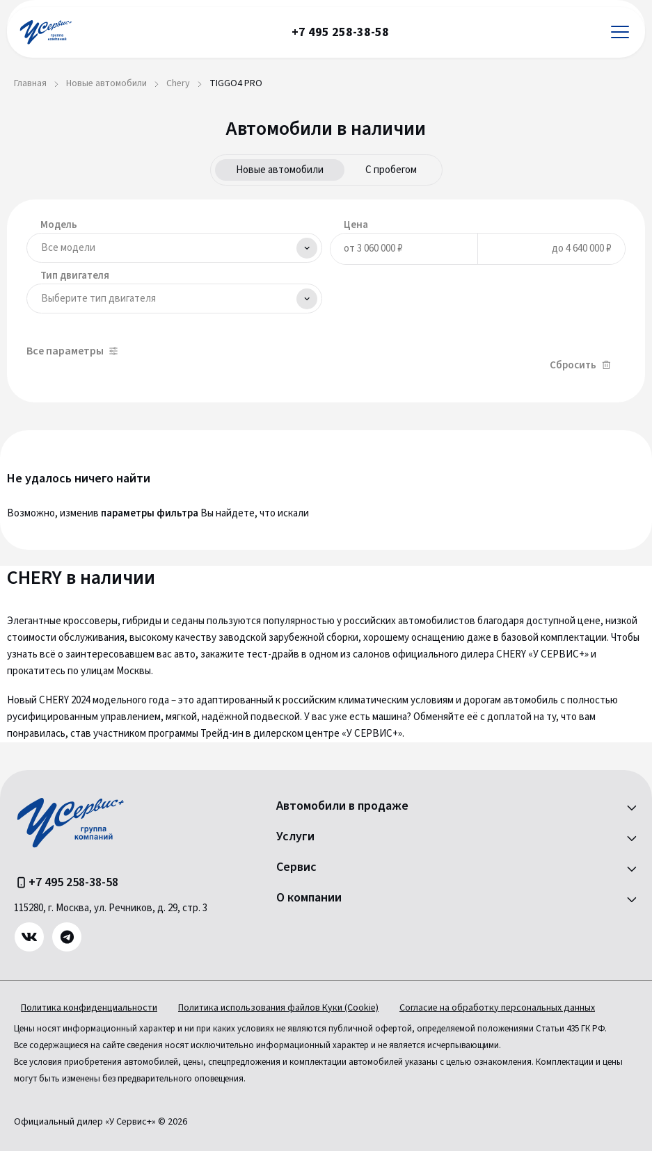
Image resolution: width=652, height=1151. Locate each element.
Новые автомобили (280, 170)
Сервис (296, 867)
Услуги (295, 836)
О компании (309, 898)
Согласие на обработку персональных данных (497, 1008)
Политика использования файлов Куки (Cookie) (278, 1008)
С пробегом (391, 170)
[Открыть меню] (620, 32)
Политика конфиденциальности (89, 1008)
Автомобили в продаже (342, 806)
